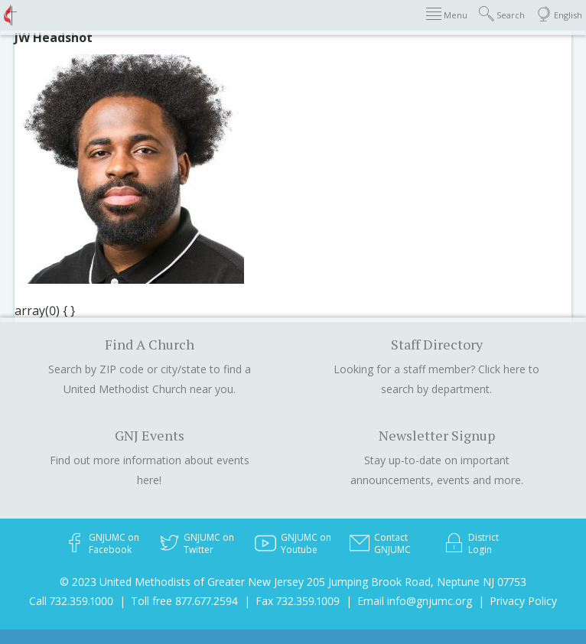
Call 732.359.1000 (71, 601)
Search (502, 14)
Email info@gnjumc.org (414, 601)
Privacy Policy (523, 601)
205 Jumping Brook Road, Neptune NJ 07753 (416, 581)
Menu (446, 14)
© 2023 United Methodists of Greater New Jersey (182, 581)
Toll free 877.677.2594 (184, 601)
